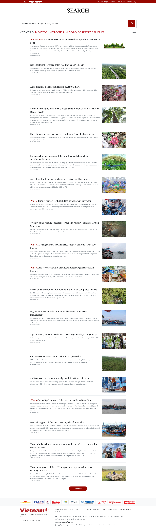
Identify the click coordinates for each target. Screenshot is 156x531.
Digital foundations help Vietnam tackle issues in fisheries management (58, 313)
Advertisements (124, 509)
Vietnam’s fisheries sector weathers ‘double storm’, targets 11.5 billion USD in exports (64, 446)
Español (119, 2)
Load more (78, 488)
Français (112, 2)
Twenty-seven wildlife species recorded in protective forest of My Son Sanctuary (64, 224)
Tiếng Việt (100, 2)
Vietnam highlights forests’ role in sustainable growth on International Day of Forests (64, 110)
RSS (82, 509)
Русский (129, 1)
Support (88, 509)
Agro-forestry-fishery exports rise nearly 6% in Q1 (54, 86)
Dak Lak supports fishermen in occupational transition (57, 422)
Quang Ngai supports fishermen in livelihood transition (61, 400)
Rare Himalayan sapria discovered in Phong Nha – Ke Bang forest (62, 133)
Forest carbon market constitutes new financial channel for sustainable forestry (59, 157)
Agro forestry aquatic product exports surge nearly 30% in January (62, 269)
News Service (112, 509)
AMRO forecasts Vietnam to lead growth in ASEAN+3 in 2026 (59, 378)
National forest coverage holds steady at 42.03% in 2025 (57, 64)
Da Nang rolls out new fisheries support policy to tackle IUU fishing (63, 246)
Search (78, 10)
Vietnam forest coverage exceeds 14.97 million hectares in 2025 (65, 41)
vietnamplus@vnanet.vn (66, 522)
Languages (96, 509)
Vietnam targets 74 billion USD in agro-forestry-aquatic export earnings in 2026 (61, 469)
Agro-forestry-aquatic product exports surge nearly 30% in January (63, 334)
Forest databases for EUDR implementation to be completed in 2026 (63, 289)
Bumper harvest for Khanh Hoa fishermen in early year (60, 200)
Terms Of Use (74, 509)
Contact (57, 512)
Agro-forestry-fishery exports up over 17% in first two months (60, 178)
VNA (104, 509)
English (106, 2)
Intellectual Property (61, 509)
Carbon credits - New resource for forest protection (55, 356)
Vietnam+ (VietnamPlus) (35, 1)
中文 (124, 1)
